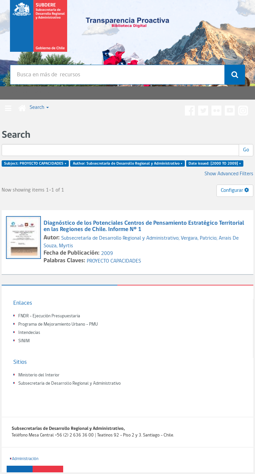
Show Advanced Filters (228, 174)
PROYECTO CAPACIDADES (114, 261)
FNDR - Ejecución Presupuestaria (49, 316)
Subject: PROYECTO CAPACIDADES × (35, 164)
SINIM (24, 341)
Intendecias (29, 332)
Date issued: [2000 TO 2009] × (215, 164)
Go (246, 150)
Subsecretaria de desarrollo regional (38, 31)
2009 (107, 253)
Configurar (235, 190)
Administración (25, 459)
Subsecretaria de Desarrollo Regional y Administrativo (69, 383)
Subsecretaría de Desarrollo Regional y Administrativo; (121, 238)
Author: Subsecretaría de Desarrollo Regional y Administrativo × (128, 164)
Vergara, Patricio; (200, 238)
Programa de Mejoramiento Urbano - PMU (58, 324)
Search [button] (39, 107)
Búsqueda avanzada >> (34, 92)
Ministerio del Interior (39, 375)
